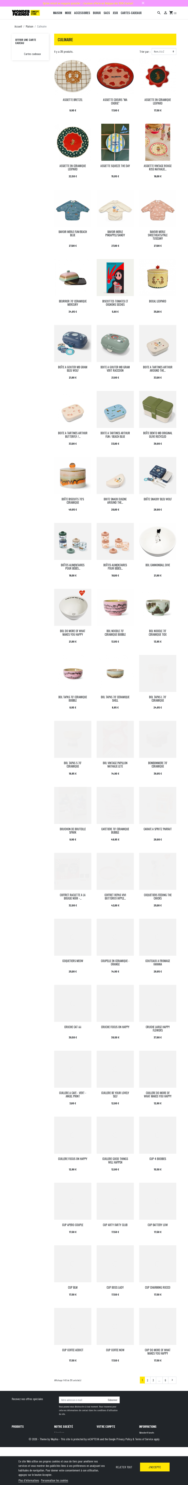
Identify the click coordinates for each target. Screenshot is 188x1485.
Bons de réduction (106, 1447)
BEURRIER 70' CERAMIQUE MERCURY (73, 303)
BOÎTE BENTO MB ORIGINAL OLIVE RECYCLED (157, 434)
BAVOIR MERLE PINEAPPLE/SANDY (115, 233)
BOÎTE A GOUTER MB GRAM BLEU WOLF (72, 369)
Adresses (101, 1442)
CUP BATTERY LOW (158, 1225)
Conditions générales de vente (70, 1442)
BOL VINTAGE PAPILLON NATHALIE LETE (115, 764)
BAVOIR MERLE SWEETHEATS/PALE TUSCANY (157, 235)
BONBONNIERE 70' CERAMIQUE (157, 764)
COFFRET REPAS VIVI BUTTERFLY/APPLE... (115, 896)
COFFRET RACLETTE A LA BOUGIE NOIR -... (73, 896)
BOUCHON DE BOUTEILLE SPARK (73, 830)
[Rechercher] (159, 13)
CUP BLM (73, 1287)
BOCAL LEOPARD (157, 301)
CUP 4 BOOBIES (157, 1159)
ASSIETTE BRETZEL (72, 100)
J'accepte (155, 1467)
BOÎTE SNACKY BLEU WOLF (158, 499)
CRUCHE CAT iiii (72, 1027)
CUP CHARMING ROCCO (157, 1287)
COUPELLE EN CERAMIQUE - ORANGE (115, 962)
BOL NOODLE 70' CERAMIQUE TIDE (158, 632)
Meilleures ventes (21, 1442)
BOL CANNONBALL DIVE (158, 565)
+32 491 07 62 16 (163, 1452)
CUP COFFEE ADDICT (72, 1350)
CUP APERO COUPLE (72, 1225)
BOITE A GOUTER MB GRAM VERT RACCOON (115, 369)
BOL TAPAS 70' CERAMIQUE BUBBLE (72, 698)
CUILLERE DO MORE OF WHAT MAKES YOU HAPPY (158, 1094)
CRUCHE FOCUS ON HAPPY (115, 1027)
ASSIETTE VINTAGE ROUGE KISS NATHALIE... (158, 167)
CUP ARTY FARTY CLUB (115, 1225)
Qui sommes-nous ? (64, 1447)
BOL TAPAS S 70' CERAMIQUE (72, 764)
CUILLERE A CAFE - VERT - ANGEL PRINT (72, 1094)
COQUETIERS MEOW (72, 961)
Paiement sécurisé (64, 1452)
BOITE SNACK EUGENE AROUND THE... (115, 501)
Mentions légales (63, 1437)
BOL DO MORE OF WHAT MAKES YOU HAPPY (72, 632)
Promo (15, 1433)
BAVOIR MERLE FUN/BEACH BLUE (73, 233)
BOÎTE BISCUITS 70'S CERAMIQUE (73, 501)
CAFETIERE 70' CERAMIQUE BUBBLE (115, 830)
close (143, 3)
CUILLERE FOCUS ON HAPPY (72, 1159)
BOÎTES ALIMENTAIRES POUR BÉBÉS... (72, 566)
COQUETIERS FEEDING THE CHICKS (158, 896)
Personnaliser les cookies (54, 1480)
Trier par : (144, 51)
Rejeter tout (124, 1467)
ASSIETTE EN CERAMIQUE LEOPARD (157, 101)
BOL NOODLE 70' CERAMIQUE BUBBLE (115, 632)
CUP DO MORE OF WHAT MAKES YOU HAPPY (157, 1351)
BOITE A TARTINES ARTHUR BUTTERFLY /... (72, 434)
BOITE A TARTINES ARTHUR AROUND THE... (157, 369)
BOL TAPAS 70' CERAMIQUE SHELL (115, 698)
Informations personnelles (110, 1433)
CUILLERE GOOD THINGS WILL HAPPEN (115, 1160)
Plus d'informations (28, 1480)
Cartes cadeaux (32, 54)
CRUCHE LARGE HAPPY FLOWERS (158, 1028)
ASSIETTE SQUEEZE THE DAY (115, 166)
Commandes (103, 1437)
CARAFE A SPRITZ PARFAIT (158, 829)
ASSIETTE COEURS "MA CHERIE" (115, 101)
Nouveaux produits (22, 1437)
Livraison (59, 1433)
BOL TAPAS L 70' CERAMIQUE (157, 698)
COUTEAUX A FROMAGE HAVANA (157, 962)
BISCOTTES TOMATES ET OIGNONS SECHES (115, 303)
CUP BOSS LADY (115, 1287)
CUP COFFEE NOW (115, 1350)
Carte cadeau (19, 1447)
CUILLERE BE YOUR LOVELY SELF (115, 1094)
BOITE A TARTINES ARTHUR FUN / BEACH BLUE (115, 434)
